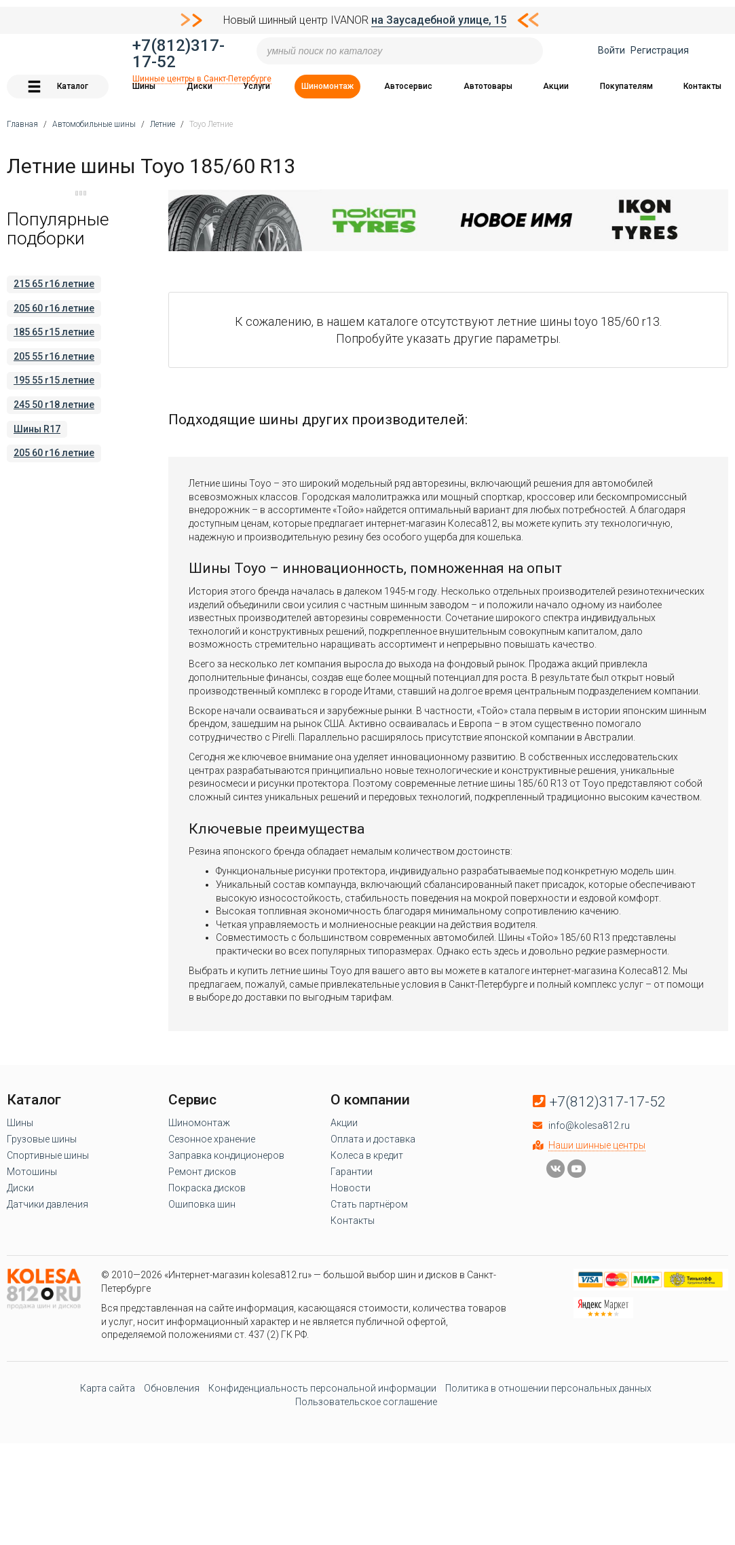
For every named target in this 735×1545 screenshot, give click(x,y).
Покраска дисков (207, 1188)
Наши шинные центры (596, 1145)
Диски (199, 86)
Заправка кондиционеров (226, 1155)
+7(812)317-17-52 (178, 53)
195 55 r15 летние (54, 380)
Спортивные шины (48, 1155)
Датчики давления (47, 1204)
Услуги (256, 86)
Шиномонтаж (327, 86)
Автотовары (488, 86)
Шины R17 (37, 429)
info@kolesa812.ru (589, 1125)
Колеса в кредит (367, 1155)
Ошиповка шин (201, 1204)
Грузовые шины (42, 1139)
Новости (351, 1188)
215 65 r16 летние (54, 283)
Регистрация (659, 50)
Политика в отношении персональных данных (548, 1388)
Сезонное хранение (211, 1139)
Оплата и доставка (373, 1139)
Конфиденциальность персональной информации (322, 1388)
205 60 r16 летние (54, 308)
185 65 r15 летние (54, 332)
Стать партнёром (369, 1204)
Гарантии (352, 1171)
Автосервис (408, 86)
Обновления (172, 1388)
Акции (556, 86)
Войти (611, 50)
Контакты (702, 86)
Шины (143, 86)
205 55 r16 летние (54, 356)
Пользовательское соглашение (366, 1401)
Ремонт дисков (202, 1171)
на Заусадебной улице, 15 (438, 20)
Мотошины (32, 1171)
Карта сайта (107, 1388)
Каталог (57, 86)
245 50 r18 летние (54, 404)
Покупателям (626, 86)
